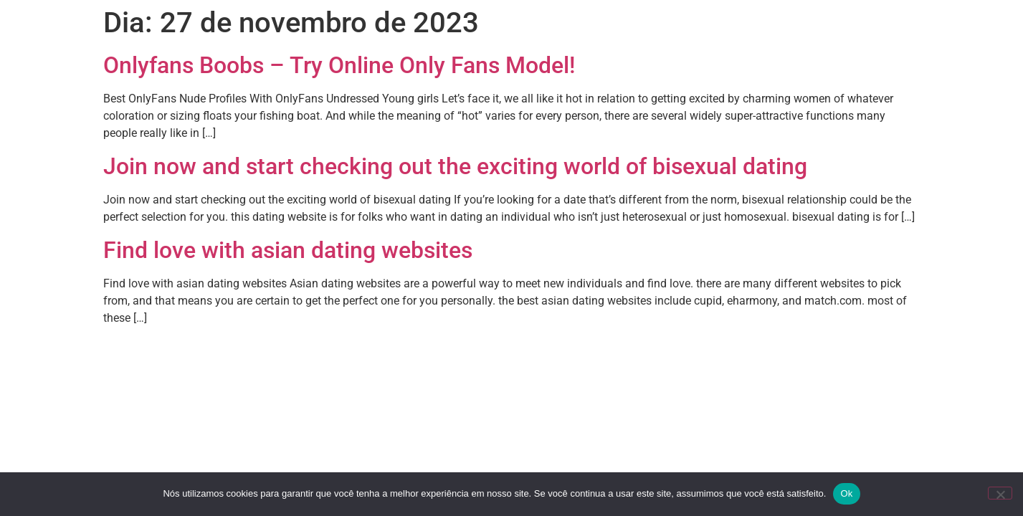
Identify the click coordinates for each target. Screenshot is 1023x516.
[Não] (1000, 493)
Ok (846, 493)
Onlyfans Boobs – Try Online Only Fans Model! (339, 65)
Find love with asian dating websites (287, 250)
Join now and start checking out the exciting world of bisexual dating (455, 166)
